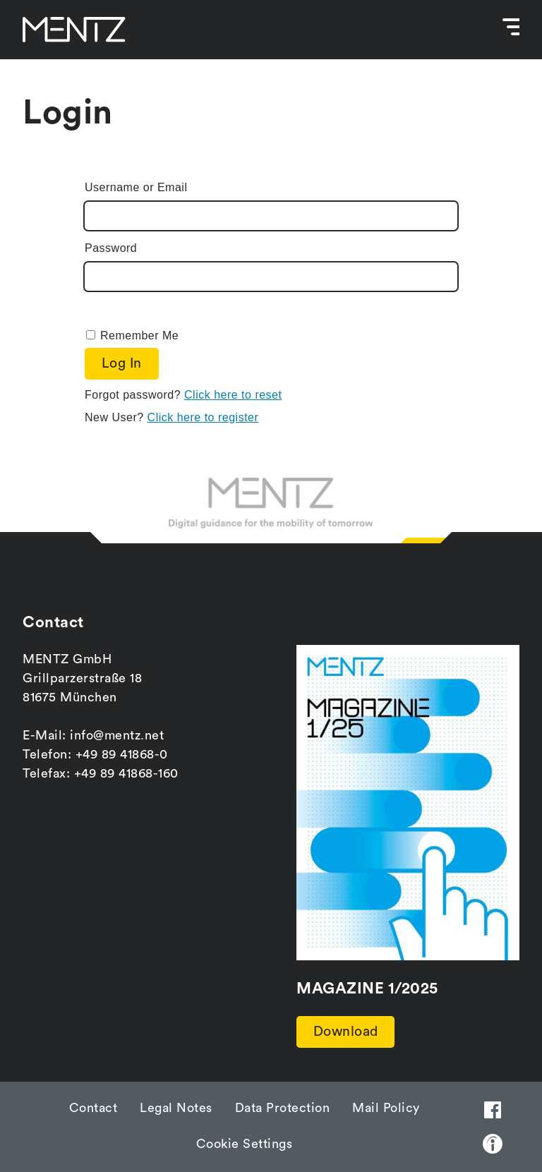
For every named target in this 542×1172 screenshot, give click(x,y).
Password (111, 248)
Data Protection (282, 1107)
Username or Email (136, 187)
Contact (93, 1107)
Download (346, 1032)
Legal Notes (176, 1107)
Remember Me (139, 336)
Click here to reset (233, 395)
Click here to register (203, 418)
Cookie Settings (244, 1143)
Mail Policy (386, 1107)
